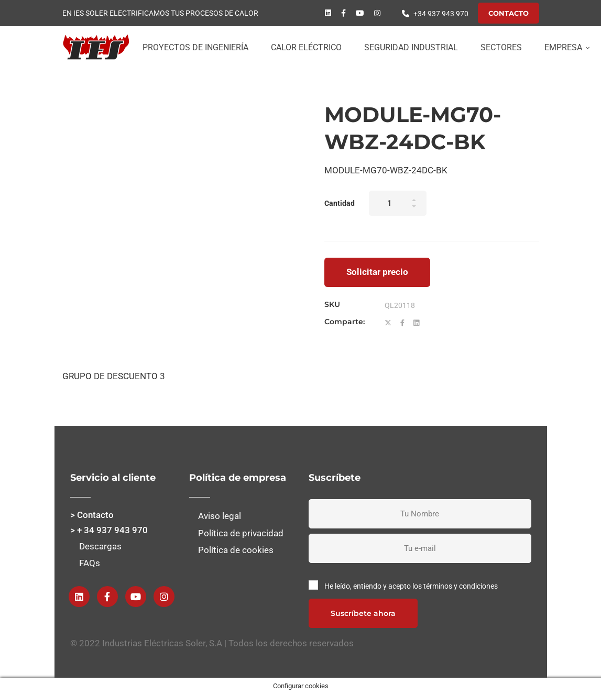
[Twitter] (388, 323)
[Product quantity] (398, 203)
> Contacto (92, 515)
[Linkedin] (328, 13)
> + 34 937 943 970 (109, 530)
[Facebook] (343, 13)
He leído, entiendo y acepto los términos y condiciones (411, 586)
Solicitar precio (377, 272)
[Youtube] (360, 13)
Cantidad (339, 203)
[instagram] (377, 13)
